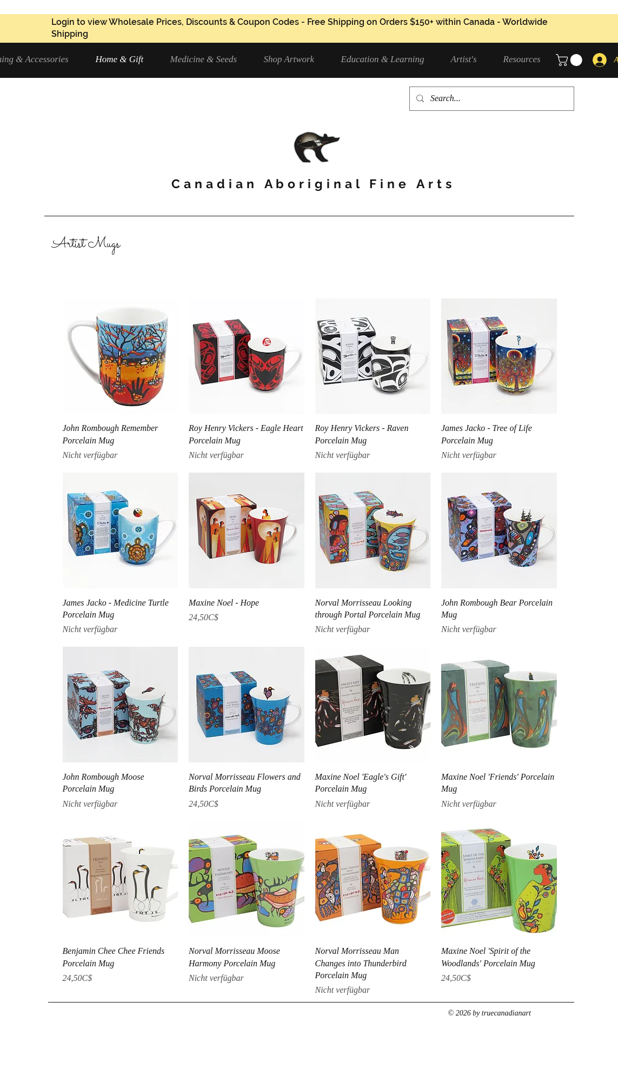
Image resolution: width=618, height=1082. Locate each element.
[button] (209, 59)
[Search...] (490, 98)
